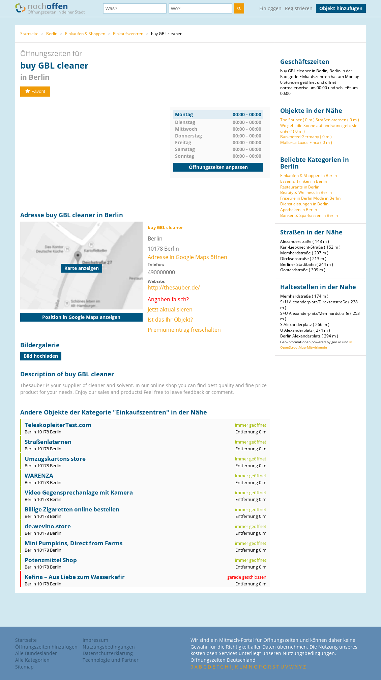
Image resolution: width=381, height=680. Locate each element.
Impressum (95, 640)
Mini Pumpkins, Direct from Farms (73, 543)
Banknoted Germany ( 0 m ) (306, 137)
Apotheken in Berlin (298, 209)
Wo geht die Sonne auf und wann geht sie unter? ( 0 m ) (318, 128)
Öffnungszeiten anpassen (218, 167)
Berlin (51, 33)
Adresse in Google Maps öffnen (187, 257)
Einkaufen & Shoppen (85, 33)
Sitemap (24, 666)
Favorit (35, 91)
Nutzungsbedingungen (109, 647)
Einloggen (270, 8)
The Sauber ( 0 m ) (297, 120)
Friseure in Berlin (296, 198)
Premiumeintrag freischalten (184, 329)
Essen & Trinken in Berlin (303, 181)
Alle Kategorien (32, 660)
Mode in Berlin (327, 198)
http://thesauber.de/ (174, 287)
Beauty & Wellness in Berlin (306, 192)
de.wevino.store (48, 526)
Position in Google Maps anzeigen (81, 317)
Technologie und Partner (111, 660)
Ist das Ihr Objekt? (170, 319)
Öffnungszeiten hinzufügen (46, 647)
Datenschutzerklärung (108, 653)
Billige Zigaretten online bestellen (72, 509)
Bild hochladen (41, 356)
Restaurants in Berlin (299, 187)
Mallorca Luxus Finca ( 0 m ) (306, 142)
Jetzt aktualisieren (170, 309)
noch (53, 8)
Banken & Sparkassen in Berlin (309, 215)
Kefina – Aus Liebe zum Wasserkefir (75, 577)
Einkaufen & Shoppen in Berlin (308, 175)
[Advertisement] (95, 154)
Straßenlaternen (48, 442)
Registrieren (299, 8)
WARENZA (39, 475)
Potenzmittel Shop (51, 560)
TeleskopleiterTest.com (58, 425)
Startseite (29, 33)
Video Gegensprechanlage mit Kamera (79, 492)
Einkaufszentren (128, 33)
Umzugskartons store (55, 458)
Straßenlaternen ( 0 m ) (337, 120)
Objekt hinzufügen (340, 8)
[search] (239, 8)
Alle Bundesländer (36, 653)
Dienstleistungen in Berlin (304, 204)
